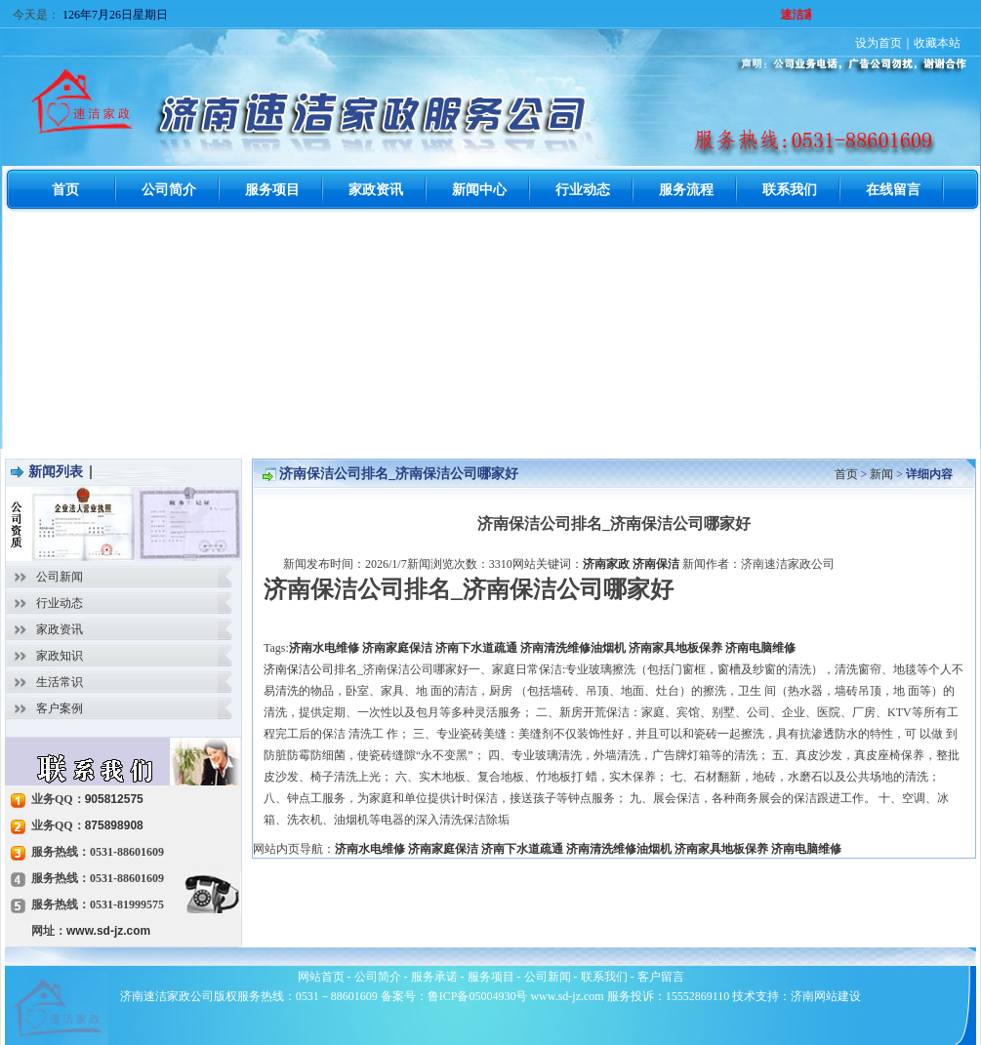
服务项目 (491, 977)
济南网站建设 (826, 996)
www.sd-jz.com (108, 931)
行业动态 (59, 603)
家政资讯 (59, 629)
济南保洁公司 (299, 669)
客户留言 (660, 977)
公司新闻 (59, 576)
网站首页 (321, 977)
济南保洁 (656, 564)
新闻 (881, 474)
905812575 (114, 799)
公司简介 (377, 977)
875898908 (114, 825)
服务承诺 (434, 977)
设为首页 (878, 43)
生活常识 (59, 682)
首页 (846, 474)
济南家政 (606, 564)
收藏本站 (937, 43)
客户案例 (59, 708)
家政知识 (59, 656)
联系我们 (604, 977)
